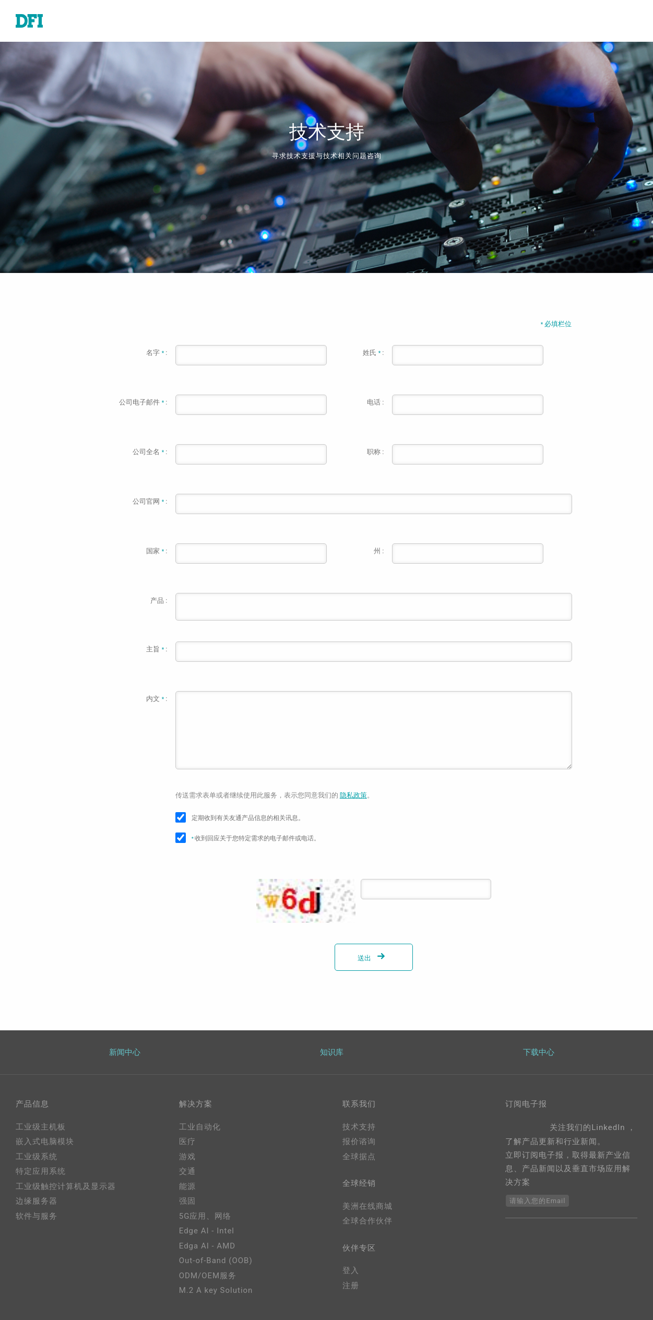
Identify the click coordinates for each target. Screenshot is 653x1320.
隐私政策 (353, 795)
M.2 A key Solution (216, 1290)
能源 (187, 1186)
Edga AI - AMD (207, 1246)
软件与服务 (36, 1216)
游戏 (187, 1156)
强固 (187, 1201)
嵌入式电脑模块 (45, 1141)
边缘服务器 (36, 1201)
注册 (350, 1285)
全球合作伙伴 (367, 1221)
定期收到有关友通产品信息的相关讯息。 (248, 818)
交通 (187, 1171)
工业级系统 (36, 1156)
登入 (350, 1270)
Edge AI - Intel (206, 1230)
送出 (373, 958)
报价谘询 (359, 1141)
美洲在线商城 (367, 1206)
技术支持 (359, 1127)
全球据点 (359, 1156)
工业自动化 (200, 1127)
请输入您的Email (537, 1201)
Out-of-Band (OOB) (216, 1260)
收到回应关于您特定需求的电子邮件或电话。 (256, 838)
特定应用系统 (41, 1171)
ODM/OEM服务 (207, 1275)
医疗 (187, 1141)
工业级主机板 (41, 1127)
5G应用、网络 (205, 1216)
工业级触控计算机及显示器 (66, 1186)
